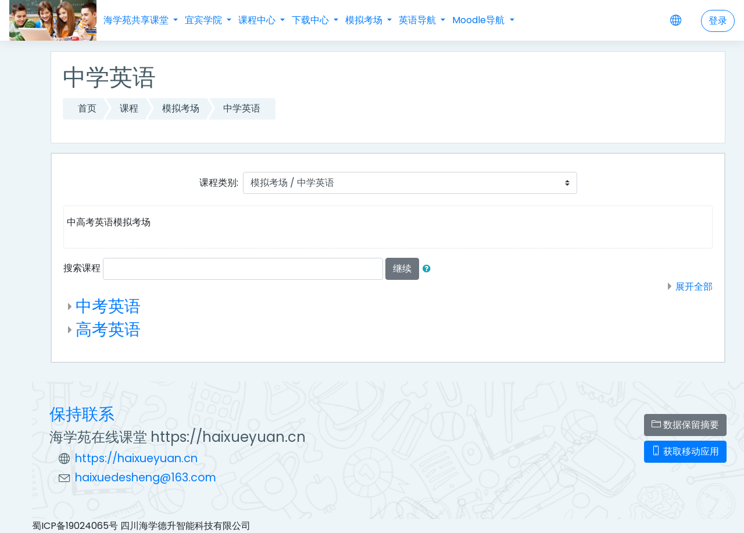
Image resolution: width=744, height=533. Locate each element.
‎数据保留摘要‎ (685, 424)
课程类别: (218, 182)
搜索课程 (82, 268)
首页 (87, 108)
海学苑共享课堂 (137, 20)
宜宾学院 (204, 20)
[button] (429, 268)
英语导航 (418, 20)
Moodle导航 (479, 20)
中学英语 (241, 108)
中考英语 (108, 306)
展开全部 (694, 286)
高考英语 (108, 329)
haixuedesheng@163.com (145, 477)
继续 (402, 268)
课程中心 (258, 20)
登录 (718, 20)
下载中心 (311, 20)
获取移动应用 (685, 451)
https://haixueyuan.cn (136, 458)
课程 (129, 108)
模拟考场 (365, 20)
